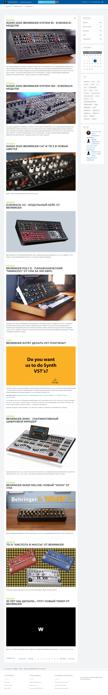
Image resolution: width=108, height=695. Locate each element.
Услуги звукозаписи (93, 135)
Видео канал (33, 685)
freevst (92, 84)
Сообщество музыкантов (36, 688)
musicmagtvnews (95, 93)
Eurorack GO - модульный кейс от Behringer (33, 206)
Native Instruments (88, 96)
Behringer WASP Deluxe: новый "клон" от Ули (38, 487)
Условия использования (61, 682)
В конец (71, 659)
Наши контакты (8, 685)
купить (94, 107)
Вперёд (63, 659)
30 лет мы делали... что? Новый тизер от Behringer (38, 603)
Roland (97, 96)
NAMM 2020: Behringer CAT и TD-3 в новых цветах (37, 148)
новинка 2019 (96, 110)
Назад (30, 659)
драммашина (87, 107)
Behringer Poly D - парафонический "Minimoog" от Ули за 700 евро (34, 270)
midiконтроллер (92, 87)
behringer (86, 81)
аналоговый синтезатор (90, 101)
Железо (10, 20)
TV (89, 2)
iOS (97, 84)
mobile (90, 90)
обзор (85, 116)
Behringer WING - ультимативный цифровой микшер (32, 420)
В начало (22, 659)
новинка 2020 (87, 113)
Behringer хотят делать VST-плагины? (36, 343)
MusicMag (86, 93)
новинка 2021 (96, 113)
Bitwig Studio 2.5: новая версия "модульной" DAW (93, 156)
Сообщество (96, 2)
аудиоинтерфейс (88, 104)
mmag (85, 90)
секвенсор (92, 116)
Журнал (85, 2)
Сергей (94, 152)
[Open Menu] (102, 2)
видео (96, 104)
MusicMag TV (18, 6)
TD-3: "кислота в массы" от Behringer (35, 544)
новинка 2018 (87, 110)
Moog (96, 90)
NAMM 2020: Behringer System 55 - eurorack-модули (39, 24)
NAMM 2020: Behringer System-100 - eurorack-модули (39, 87)
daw (98, 81)
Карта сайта (7, 688)
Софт (9, 341)
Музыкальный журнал (35, 682)
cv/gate (93, 81)
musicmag (96, 131)
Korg (85, 87)
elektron (86, 84)
